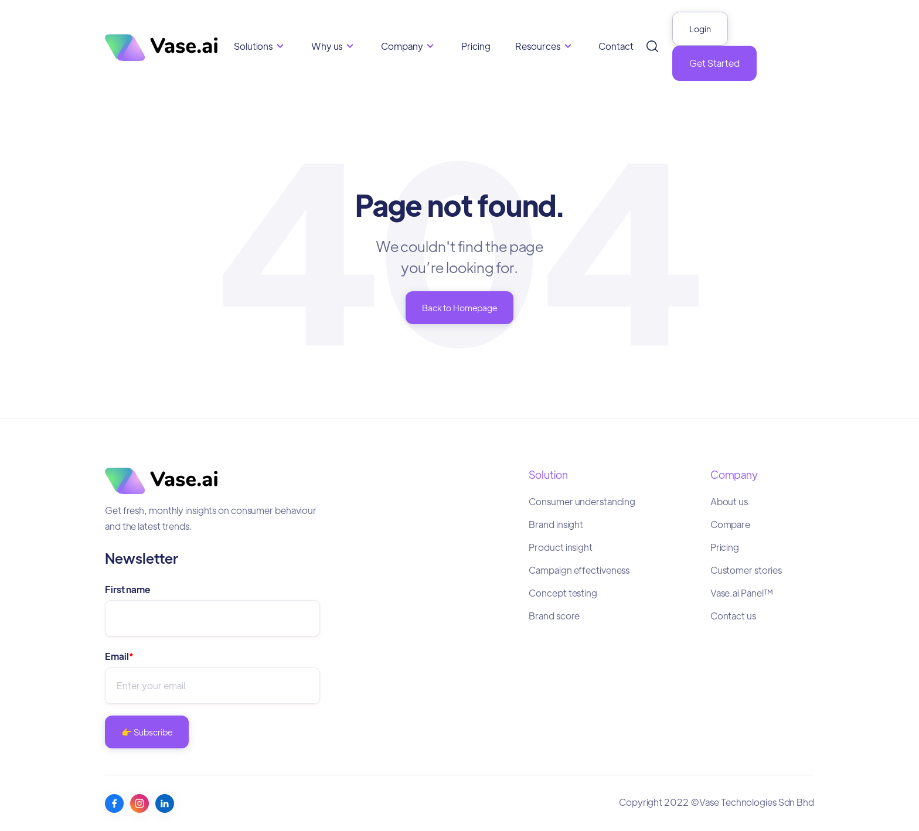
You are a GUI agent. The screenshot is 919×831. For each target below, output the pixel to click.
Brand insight (556, 524)
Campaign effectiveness (579, 570)
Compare (730, 524)
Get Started (714, 63)
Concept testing (563, 593)
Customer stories (746, 570)
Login (700, 28)
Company (402, 46)
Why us (326, 46)
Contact (615, 46)
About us (729, 501)
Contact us (733, 615)
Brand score (554, 615)
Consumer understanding (582, 501)
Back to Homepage (459, 307)
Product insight (561, 547)
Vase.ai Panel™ (742, 593)
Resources (537, 46)
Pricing (475, 46)
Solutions (253, 46)
